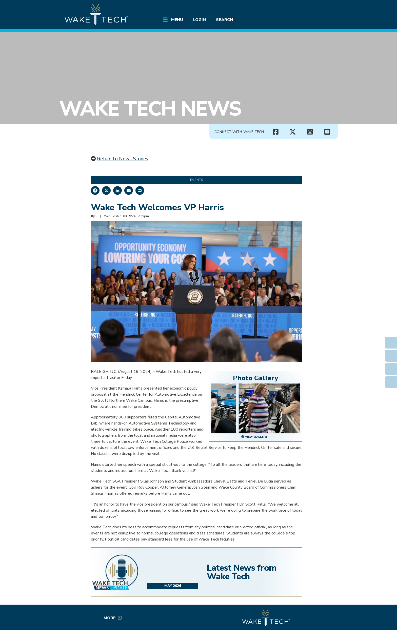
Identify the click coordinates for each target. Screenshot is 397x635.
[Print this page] (139, 190)
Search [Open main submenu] (224, 20)
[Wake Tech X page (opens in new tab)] (292, 132)
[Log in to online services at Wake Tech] (323, 8)
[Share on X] (106, 190)
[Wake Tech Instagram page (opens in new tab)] (309, 132)
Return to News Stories (122, 159)
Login (199, 20)
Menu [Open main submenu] (177, 20)
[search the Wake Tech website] (308, 8)
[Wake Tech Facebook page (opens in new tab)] (275, 132)
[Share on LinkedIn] (117, 190)
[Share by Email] (128, 190)
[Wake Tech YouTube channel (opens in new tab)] (327, 132)
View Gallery (256, 437)
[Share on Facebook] (95, 190)
